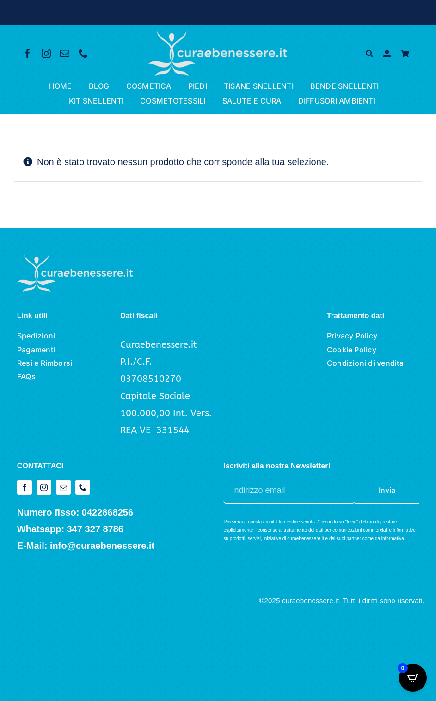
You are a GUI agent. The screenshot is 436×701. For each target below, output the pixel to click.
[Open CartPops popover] (413, 678)
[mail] (64, 53)
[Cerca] (369, 53)
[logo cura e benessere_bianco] (217, 36)
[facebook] (27, 53)
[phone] (83, 53)
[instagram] (46, 53)
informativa (392, 538)
